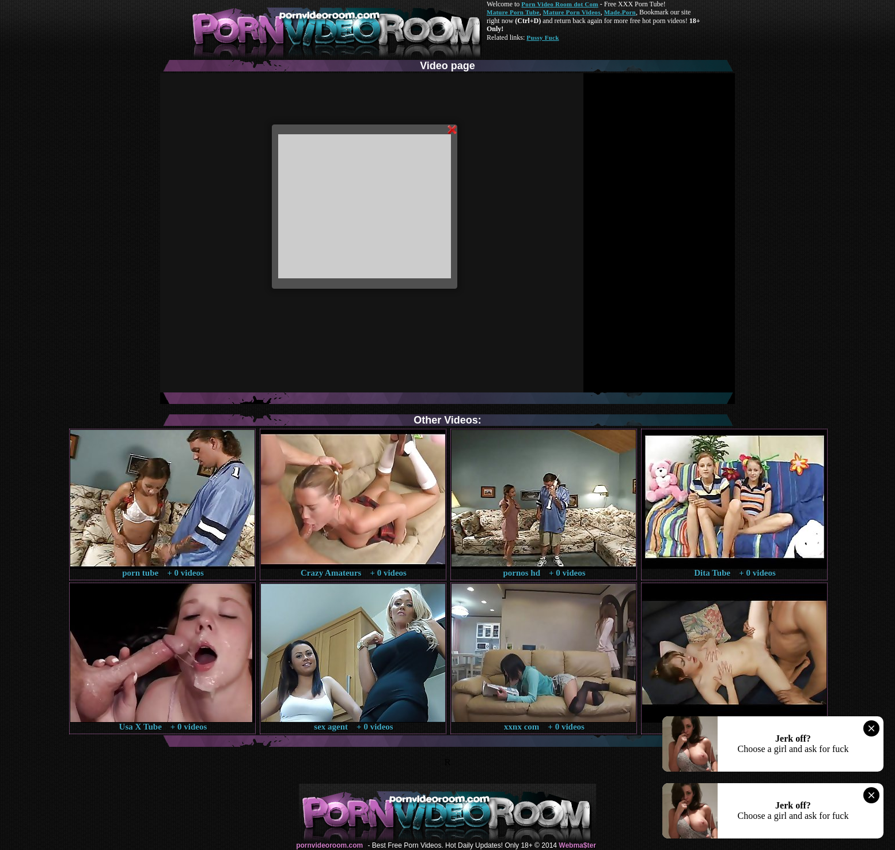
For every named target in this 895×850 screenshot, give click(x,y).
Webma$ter (577, 845)
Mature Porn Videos (572, 12)
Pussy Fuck (542, 37)
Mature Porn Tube (513, 12)
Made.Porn (620, 12)
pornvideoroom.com (329, 845)
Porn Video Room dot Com (559, 4)
